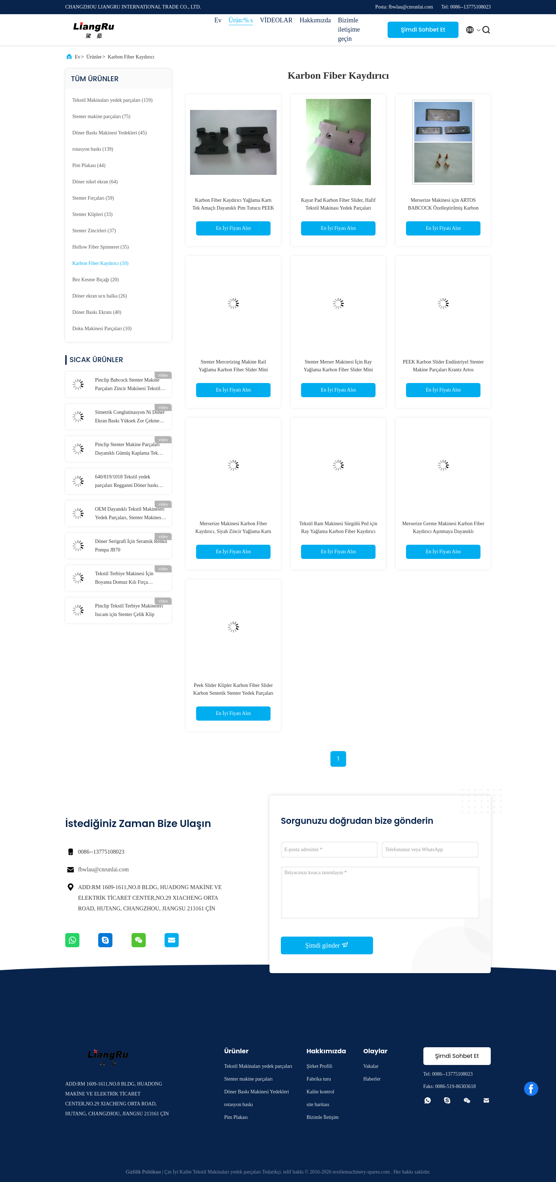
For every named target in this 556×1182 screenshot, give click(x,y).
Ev (218, 20)
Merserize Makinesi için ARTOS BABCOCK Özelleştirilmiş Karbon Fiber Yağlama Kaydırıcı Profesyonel (443, 208)
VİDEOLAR (276, 20)
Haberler (371, 1079)
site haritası (317, 1104)
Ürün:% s (241, 20)
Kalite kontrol (320, 1091)
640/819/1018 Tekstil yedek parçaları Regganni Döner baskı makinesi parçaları (126, 482)
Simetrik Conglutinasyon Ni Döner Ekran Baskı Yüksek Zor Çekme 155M (130, 417)
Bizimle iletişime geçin (349, 29)
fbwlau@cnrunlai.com (103, 869)
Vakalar (370, 1066)
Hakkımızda (315, 20)
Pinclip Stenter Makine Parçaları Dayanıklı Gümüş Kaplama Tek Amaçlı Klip (127, 449)
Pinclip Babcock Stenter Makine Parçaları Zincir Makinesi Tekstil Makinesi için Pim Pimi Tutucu (127, 385)
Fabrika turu (318, 1079)
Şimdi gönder (327, 945)
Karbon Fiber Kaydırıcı (131, 57)
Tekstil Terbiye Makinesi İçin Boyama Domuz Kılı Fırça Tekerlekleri (124, 579)
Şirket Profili (319, 1066)
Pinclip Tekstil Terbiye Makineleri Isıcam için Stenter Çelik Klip (129, 610)
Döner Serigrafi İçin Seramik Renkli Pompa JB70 (131, 546)
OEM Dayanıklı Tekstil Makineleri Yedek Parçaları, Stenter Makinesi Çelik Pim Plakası (130, 514)
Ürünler (94, 57)
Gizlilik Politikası (143, 1172)
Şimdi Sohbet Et (423, 30)
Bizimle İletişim (322, 1117)
